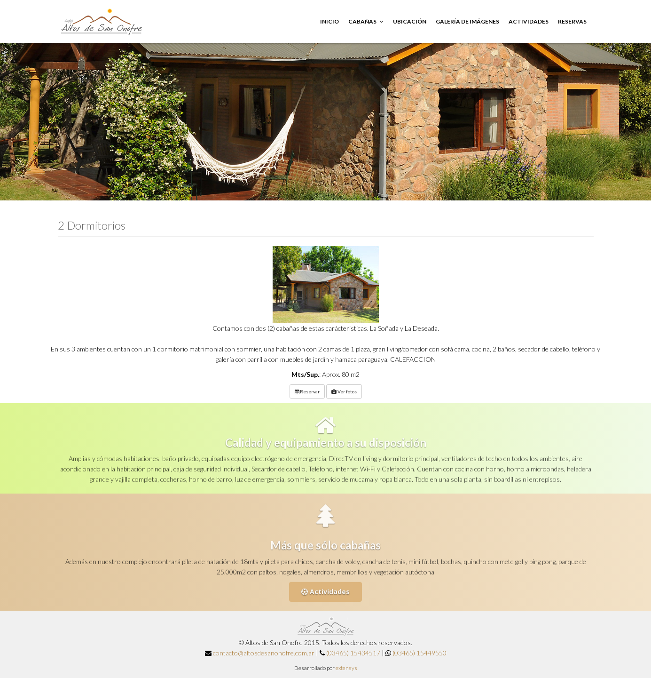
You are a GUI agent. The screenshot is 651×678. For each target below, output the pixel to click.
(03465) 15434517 (353, 653)
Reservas (572, 21)
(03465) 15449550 (419, 653)
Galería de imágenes (467, 21)
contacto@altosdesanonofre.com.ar (263, 653)
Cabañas (366, 21)
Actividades (529, 21)
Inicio (329, 21)
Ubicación (409, 21)
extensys (346, 667)
